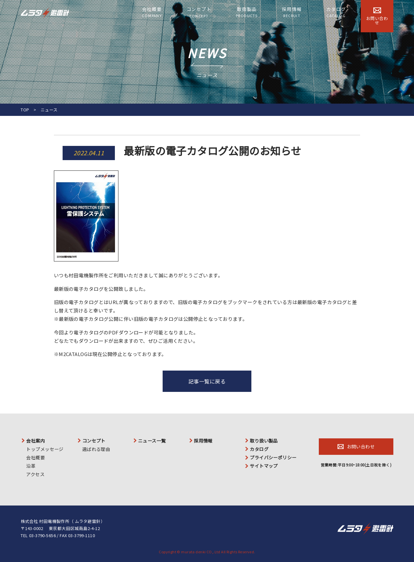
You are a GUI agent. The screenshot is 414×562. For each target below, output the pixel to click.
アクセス (35, 474)
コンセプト (199, 12)
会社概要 (152, 12)
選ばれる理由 (96, 449)
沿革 (30, 466)
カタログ (336, 12)
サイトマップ (264, 466)
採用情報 (292, 12)
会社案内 (35, 440)
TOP (25, 110)
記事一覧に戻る (207, 381)
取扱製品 (246, 12)
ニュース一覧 (152, 440)
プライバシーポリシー (273, 457)
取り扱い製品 (264, 440)
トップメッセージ (44, 449)
